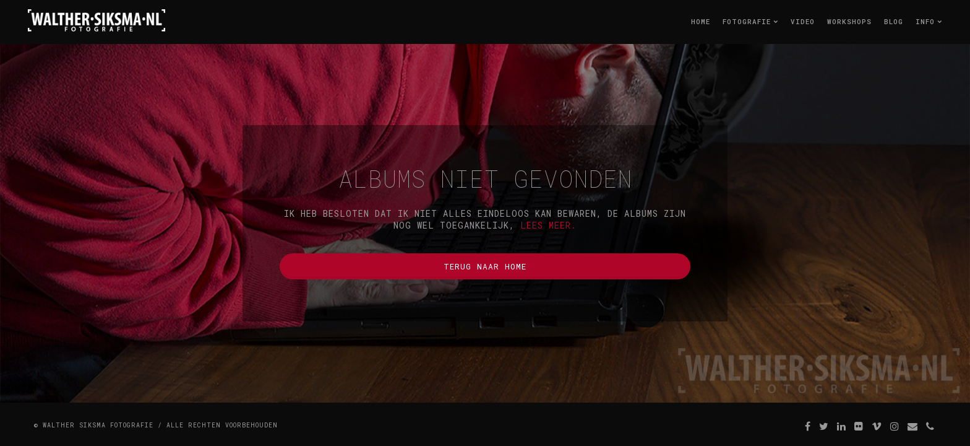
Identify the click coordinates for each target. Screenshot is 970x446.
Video (803, 21)
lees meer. (548, 225)
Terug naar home (485, 266)
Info (929, 21)
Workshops (849, 21)
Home (700, 21)
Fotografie (750, 21)
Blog (893, 21)
